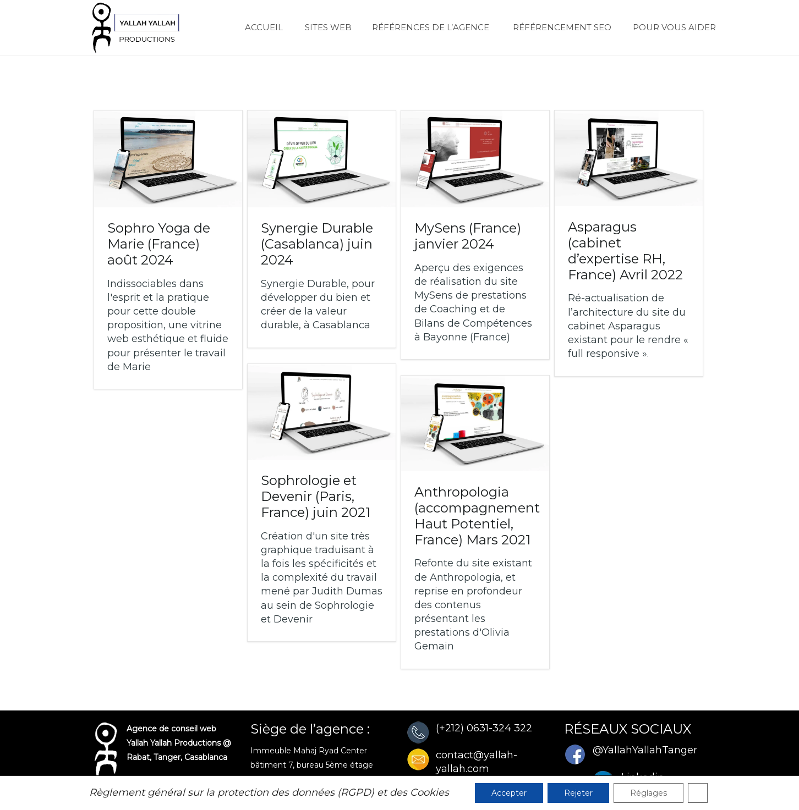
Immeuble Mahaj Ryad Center (308, 751)
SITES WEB (323, 27)
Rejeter (578, 793)
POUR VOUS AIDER (669, 27)
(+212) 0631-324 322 (484, 728)
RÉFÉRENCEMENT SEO (555, 27)
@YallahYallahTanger (645, 750)
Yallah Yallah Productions (174, 743)
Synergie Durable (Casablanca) (317, 244)
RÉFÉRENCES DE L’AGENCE (426, 27)
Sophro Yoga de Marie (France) (158, 244)
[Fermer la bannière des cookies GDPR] (698, 793)
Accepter (509, 793)
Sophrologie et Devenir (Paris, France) (315, 496)
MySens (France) (467, 236)
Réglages (648, 793)
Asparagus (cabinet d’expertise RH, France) (625, 250)
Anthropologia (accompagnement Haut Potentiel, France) (477, 515)
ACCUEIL (259, 27)
